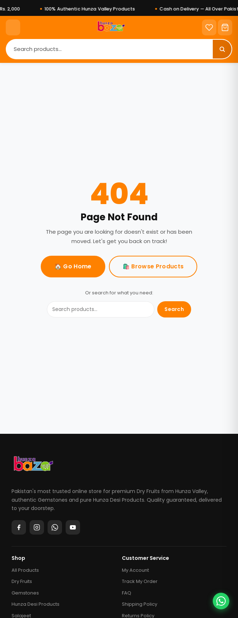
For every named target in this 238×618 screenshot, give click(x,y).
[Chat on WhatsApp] (221, 601)
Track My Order (140, 581)
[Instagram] (37, 527)
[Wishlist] (209, 27)
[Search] (109, 49)
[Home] (111, 27)
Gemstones (25, 592)
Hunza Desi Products (36, 604)
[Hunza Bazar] (33, 466)
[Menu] (13, 27)
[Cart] (225, 27)
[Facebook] (19, 527)
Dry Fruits (22, 581)
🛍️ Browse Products (153, 266)
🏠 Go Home (73, 266)
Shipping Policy (139, 604)
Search (174, 309)
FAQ (126, 592)
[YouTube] (73, 527)
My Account (135, 570)
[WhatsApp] (55, 527)
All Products (25, 570)
